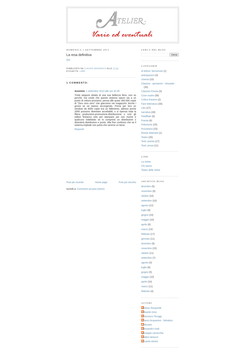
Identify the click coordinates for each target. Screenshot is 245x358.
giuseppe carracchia (152, 333)
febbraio (145, 234)
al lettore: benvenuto (152, 71)
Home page (101, 182)
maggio (145, 219)
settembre (146, 200)
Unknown (147, 324)
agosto (144, 205)
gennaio (145, 238)
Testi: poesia (147, 141)
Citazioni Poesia (149, 91)
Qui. (68, 59)
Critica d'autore (149, 99)
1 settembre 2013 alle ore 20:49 (103, 91)
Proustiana (147, 128)
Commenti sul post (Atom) (90, 189)
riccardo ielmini (150, 341)
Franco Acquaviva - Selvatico (157, 320)
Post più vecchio (127, 182)
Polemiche (146, 124)
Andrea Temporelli (151, 308)
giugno (144, 215)
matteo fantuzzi (150, 337)
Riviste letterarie (149, 133)
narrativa (145, 112)
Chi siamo (146, 166)
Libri (82, 71)
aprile (144, 224)
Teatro (144, 137)
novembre (146, 191)
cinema (145, 79)
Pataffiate (146, 116)
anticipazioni (147, 75)
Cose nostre (147, 95)
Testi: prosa (147, 145)
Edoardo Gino (149, 312)
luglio (144, 210)
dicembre (146, 186)
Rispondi (79, 129)
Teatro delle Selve (150, 170)
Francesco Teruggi (152, 316)
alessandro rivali (150, 328)
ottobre (145, 195)
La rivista (146, 161)
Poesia (145, 120)
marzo (144, 229)
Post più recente (75, 182)
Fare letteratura (149, 103)
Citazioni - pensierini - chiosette (157, 83)
